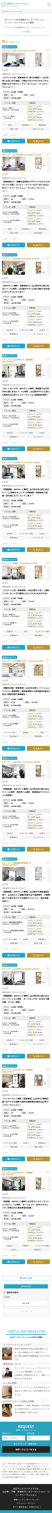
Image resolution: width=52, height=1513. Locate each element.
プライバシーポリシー (26, 1503)
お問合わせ (15, 141)
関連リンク (19, 1500)
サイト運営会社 (20, 1507)
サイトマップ (32, 1500)
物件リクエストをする (26, 1449)
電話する (40, 141)
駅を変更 (26, 1303)
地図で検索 (27, 1278)
